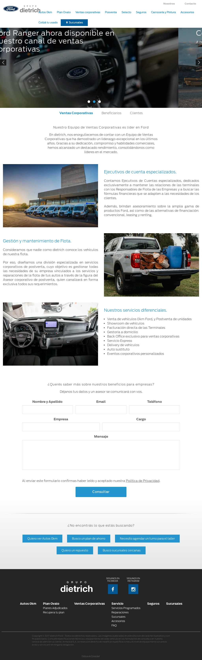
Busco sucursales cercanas (122, 550)
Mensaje (101, 436)
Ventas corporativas (87, 12)
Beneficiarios (111, 113)
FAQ (114, 625)
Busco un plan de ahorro (88, 538)
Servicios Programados (125, 608)
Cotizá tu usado (48, 22)
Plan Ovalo (64, 12)
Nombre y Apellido (47, 402)
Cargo (141, 419)
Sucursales (76, 22)
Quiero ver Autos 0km (42, 538)
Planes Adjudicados (55, 608)
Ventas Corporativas (76, 113)
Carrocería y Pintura (163, 12)
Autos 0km (45, 12)
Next (199, 62)
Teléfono (154, 402)
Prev (3, 62)
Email (101, 402)
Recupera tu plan (53, 612)
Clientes (136, 113)
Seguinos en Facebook (112, 585)
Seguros (141, 12)
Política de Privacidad (142, 481)
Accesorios (187, 12)
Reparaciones (120, 612)
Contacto (190, 3)
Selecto (126, 12)
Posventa (111, 12)
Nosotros (169, 3)
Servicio (117, 603)
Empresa (61, 419)
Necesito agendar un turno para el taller (147, 538)
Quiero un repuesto (75, 550)
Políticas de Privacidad (91, 656)
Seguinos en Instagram (133, 585)
